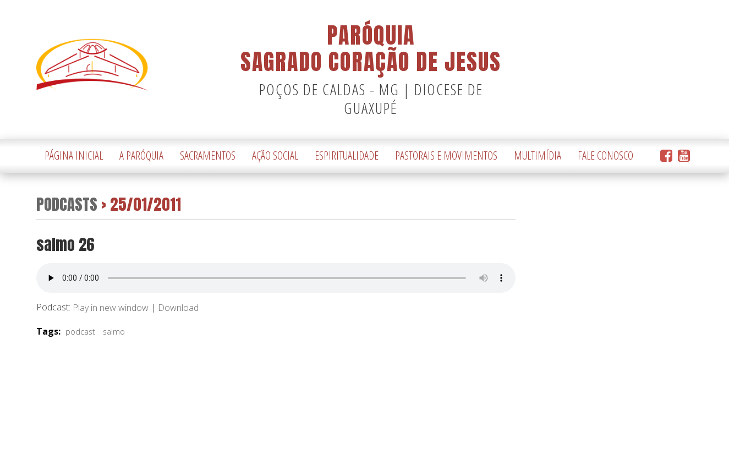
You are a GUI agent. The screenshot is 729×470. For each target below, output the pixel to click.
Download (178, 308)
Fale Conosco (605, 155)
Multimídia (537, 155)
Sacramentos (207, 155)
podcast (80, 331)
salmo (114, 331)
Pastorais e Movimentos (446, 155)
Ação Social (275, 155)
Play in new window (111, 308)
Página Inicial (74, 155)
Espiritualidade (347, 155)
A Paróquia (141, 155)
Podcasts (66, 204)
